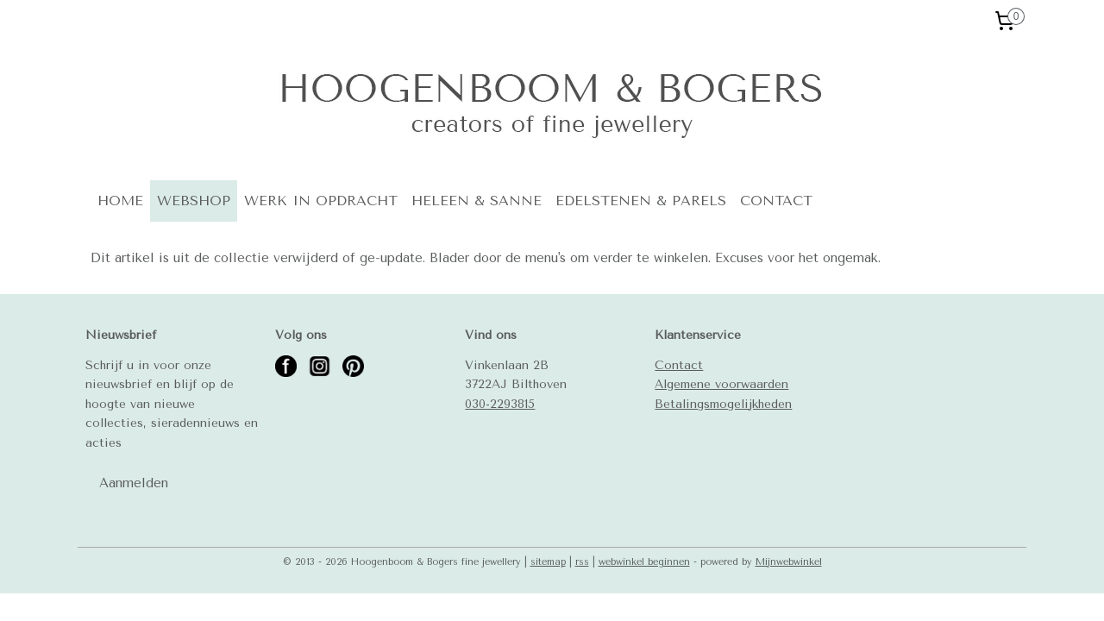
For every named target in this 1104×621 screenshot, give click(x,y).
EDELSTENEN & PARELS (640, 200)
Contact (679, 365)
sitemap (548, 562)
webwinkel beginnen (644, 562)
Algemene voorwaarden (721, 384)
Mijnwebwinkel (789, 562)
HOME (120, 200)
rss (582, 562)
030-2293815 (500, 404)
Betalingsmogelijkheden (723, 404)
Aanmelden (133, 483)
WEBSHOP (193, 200)
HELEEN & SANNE (476, 200)
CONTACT (776, 200)
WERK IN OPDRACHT (321, 200)
